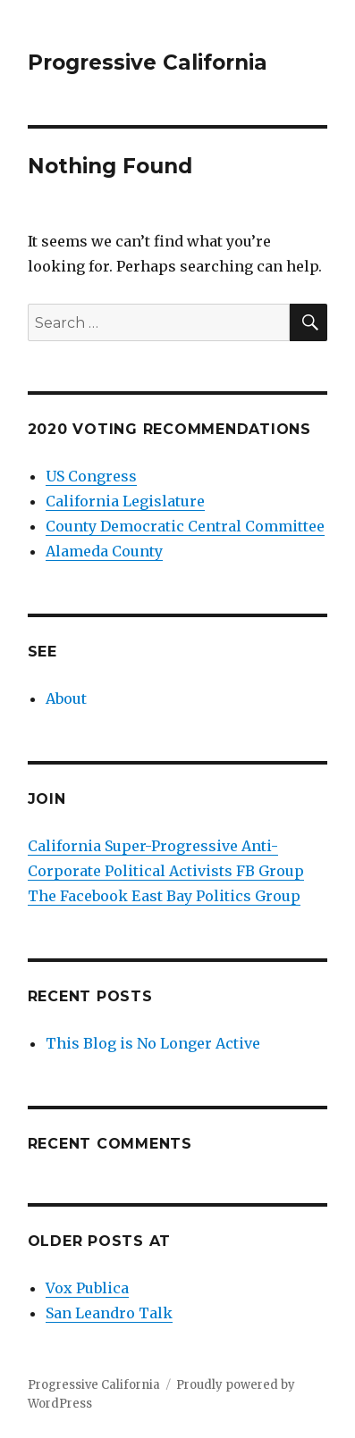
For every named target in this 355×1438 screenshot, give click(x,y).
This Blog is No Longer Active (153, 1043)
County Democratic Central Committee (185, 526)
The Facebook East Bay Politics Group (164, 896)
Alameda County (104, 551)
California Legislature (125, 501)
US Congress (91, 476)
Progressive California (147, 62)
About (66, 698)
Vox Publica (87, 1288)
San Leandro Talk (109, 1313)
